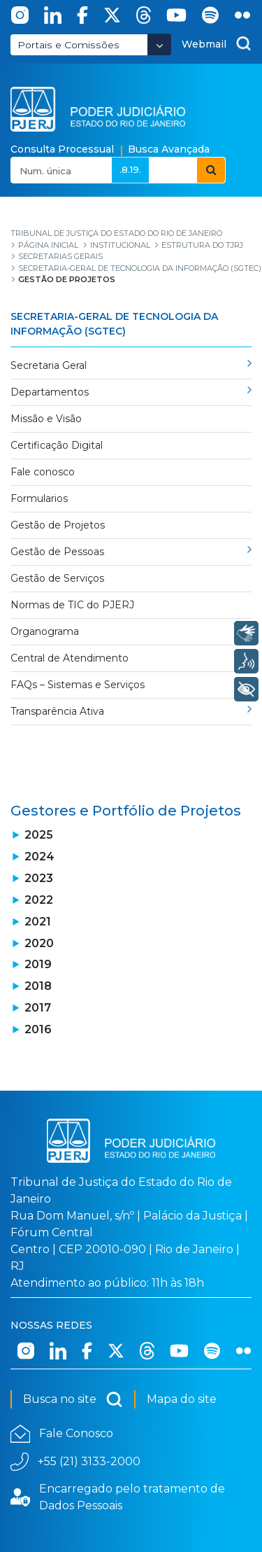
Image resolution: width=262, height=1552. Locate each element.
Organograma (44, 631)
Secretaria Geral (48, 365)
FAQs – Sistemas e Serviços (77, 684)
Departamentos (49, 392)
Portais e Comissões (68, 44)
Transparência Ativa (57, 711)
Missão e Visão (46, 418)
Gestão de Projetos (57, 525)
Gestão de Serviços (57, 578)
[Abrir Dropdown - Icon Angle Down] (159, 44)
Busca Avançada (169, 149)
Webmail (204, 44)
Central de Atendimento (69, 658)
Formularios (39, 498)
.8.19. (130, 169)
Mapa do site (182, 1399)
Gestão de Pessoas (57, 551)
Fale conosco (42, 472)
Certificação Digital (56, 445)
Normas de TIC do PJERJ (72, 605)
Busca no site (73, 1399)
